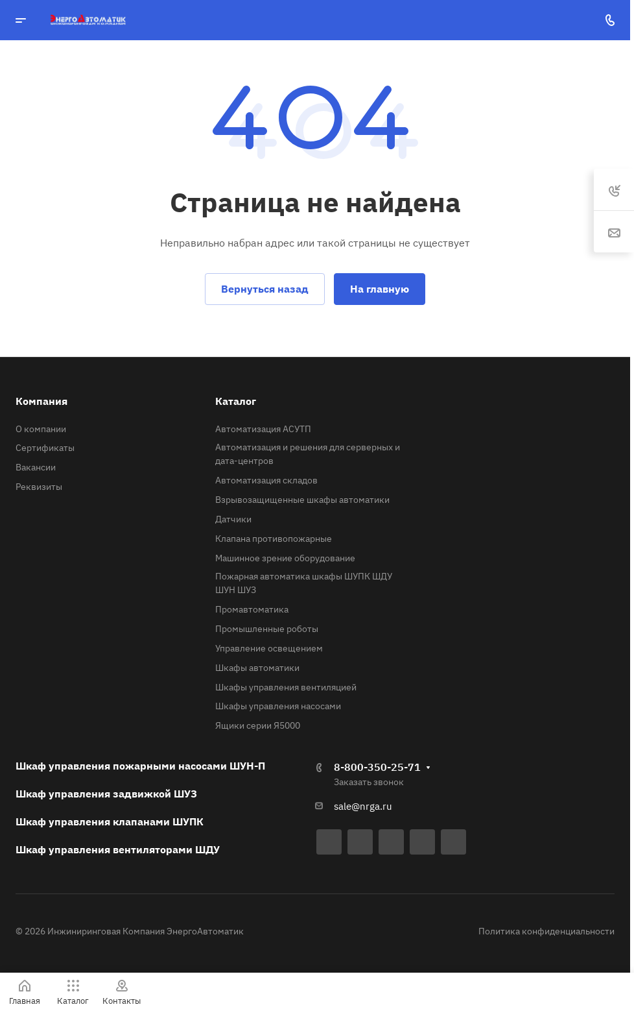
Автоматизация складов (266, 480)
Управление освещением (269, 648)
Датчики (233, 519)
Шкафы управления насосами (278, 706)
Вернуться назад (265, 288)
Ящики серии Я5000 (257, 725)
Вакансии (36, 467)
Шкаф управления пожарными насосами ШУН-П (140, 765)
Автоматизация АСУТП (263, 429)
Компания (41, 401)
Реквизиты (39, 486)
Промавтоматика (251, 609)
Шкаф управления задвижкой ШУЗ (106, 793)
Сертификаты (45, 448)
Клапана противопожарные (273, 538)
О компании (41, 429)
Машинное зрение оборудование (285, 558)
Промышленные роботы (266, 629)
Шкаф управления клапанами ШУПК (110, 821)
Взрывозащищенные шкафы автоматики (302, 499)
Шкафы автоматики (257, 668)
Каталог (235, 401)
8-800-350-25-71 (377, 766)
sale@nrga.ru (363, 806)
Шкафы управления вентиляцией (286, 687)
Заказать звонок (369, 782)
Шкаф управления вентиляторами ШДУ (118, 849)
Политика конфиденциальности (546, 931)
